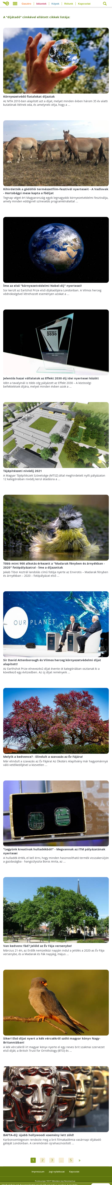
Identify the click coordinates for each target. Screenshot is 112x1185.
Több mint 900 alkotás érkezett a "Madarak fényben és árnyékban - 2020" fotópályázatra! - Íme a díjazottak (54, 565)
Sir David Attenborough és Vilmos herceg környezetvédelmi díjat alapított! (52, 662)
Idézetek (41, 3)
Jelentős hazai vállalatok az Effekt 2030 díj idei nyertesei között (51, 378)
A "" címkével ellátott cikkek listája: (36, 17)
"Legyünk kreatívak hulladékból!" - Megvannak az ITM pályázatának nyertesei (54, 851)
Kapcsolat (84, 3)
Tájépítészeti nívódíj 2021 (22, 471)
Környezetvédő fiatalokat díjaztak (29, 96)
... (61, 1160)
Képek (55, 3)
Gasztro (26, 3)
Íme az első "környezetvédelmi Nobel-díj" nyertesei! (42, 286)
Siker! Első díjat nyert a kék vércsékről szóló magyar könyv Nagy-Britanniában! (51, 1040)
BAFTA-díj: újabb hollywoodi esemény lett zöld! (38, 1135)
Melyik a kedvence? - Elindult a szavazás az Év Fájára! (43, 757)
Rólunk (68, 3)
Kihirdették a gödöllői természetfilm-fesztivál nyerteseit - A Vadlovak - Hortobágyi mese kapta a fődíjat (55, 191)
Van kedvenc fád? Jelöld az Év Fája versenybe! (37, 946)
